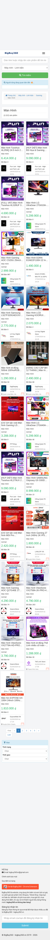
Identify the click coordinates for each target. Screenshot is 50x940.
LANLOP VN (39, 552)
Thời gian (6, 755)
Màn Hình (5, 154)
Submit (25, 925)
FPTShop (13, 444)
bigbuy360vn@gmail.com (19, 872)
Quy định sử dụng (8, 881)
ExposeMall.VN (15, 717)
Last (9, 735)
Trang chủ (11, 95)
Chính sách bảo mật (9, 877)
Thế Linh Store (40, 662)
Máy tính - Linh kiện (25, 95)
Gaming (39, 95)
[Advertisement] (25, 25)
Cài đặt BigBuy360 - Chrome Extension (20, 887)
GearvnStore (14, 609)
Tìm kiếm (25, 75)
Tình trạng (7, 747)
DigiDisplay (14, 386)
